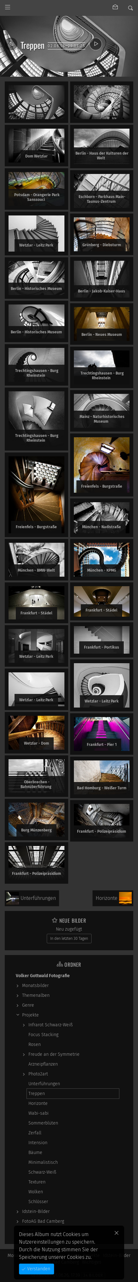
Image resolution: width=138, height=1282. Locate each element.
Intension (37, 1142)
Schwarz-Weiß (42, 1172)
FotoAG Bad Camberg (43, 1221)
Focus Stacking (43, 1034)
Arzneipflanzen (43, 1064)
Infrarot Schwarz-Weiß (50, 1025)
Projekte (30, 1015)
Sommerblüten (43, 1123)
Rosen (34, 1044)
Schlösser (38, 1201)
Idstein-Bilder (36, 1211)
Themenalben (36, 995)
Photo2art (38, 1074)
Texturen (36, 1182)
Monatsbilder (35, 985)
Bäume (35, 1152)
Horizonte (38, 1103)
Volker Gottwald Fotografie (43, 975)
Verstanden (38, 1269)
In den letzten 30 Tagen (69, 938)
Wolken (35, 1192)
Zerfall (34, 1133)
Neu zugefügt (69, 929)
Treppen (36, 1093)
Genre (28, 1005)
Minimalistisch (43, 1162)
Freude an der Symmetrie (54, 1054)
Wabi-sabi (38, 1113)
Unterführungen (44, 1083)
